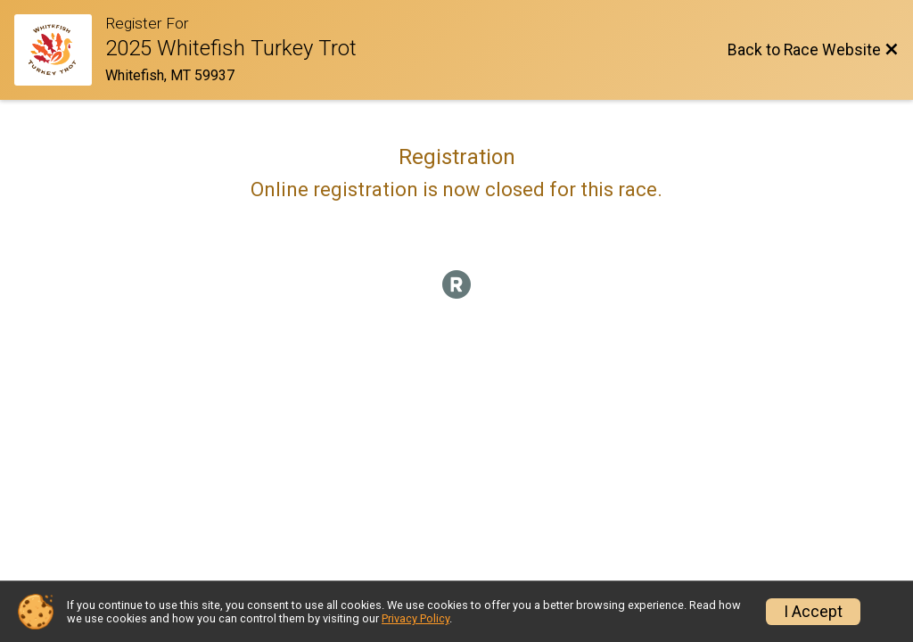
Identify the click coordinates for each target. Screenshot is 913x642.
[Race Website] (59, 50)
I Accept (813, 612)
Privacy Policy (415, 618)
